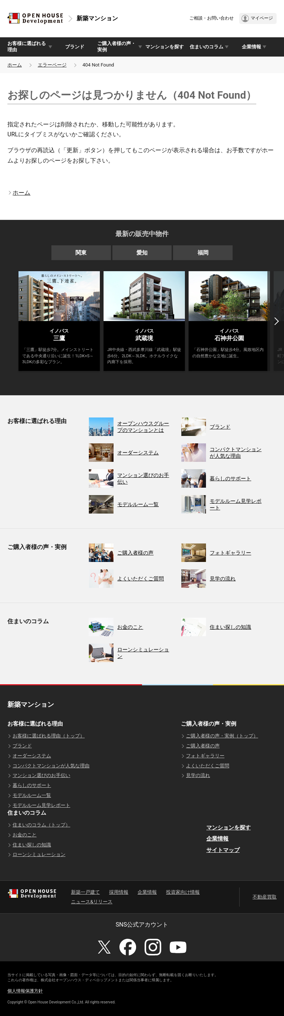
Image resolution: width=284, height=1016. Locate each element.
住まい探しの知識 (32, 845)
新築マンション (97, 18)
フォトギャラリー (205, 755)
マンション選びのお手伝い (41, 775)
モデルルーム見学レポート (41, 805)
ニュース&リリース (91, 901)
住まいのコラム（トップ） (41, 825)
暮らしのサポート (32, 785)
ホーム (14, 65)
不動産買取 (265, 897)
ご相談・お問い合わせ (211, 18)
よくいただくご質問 (207, 765)
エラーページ (52, 65)
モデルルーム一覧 (32, 795)
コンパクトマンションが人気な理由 (51, 765)
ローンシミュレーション (39, 854)
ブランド (74, 47)
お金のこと (25, 835)
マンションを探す (164, 47)
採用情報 (118, 892)
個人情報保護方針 (25, 990)
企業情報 (217, 838)
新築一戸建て (85, 892)
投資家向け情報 (183, 892)
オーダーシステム (32, 755)
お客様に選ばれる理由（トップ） (49, 736)
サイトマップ (223, 850)
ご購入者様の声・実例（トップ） (222, 736)
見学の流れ (198, 775)
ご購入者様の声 (203, 746)
